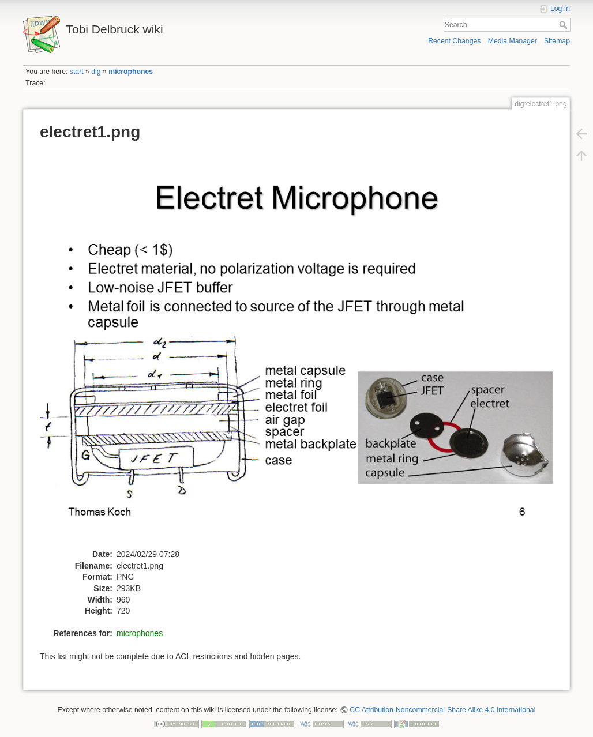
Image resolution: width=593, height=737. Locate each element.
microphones (130, 71)
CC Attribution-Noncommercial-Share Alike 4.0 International (442, 710)
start (77, 71)
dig (95, 71)
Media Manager (512, 41)
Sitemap (557, 41)
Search (564, 25)
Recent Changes (454, 41)
